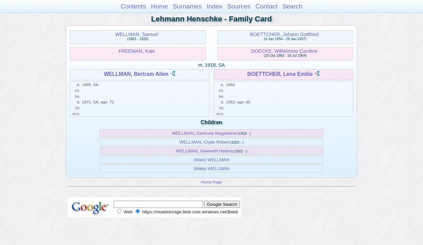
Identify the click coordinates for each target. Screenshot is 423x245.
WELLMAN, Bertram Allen (136, 74)
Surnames (187, 6)
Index (214, 6)
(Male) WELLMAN (211, 159)
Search (292, 6)
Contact (267, 6)
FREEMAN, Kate (136, 51)
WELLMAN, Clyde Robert (204, 142)
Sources (239, 6)
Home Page (211, 182)
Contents (133, 6)
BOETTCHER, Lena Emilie (280, 74)
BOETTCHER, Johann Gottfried (284, 34)
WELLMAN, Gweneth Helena (204, 150)
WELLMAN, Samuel (136, 34)
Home (159, 6)
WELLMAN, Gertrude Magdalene (204, 133)
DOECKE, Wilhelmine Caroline (284, 51)
